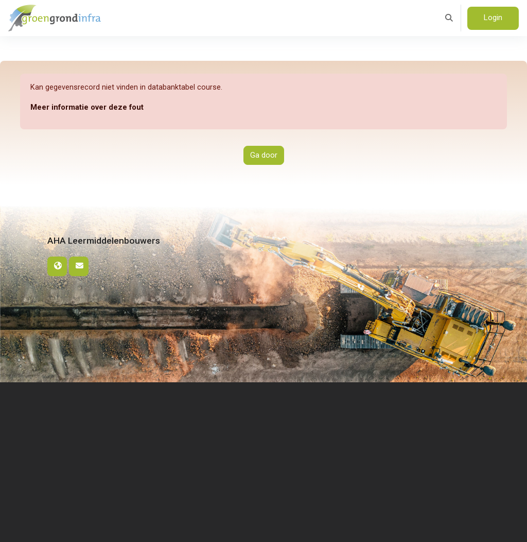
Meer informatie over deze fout (87, 107)
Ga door (263, 155)
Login (493, 17)
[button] (449, 18)
